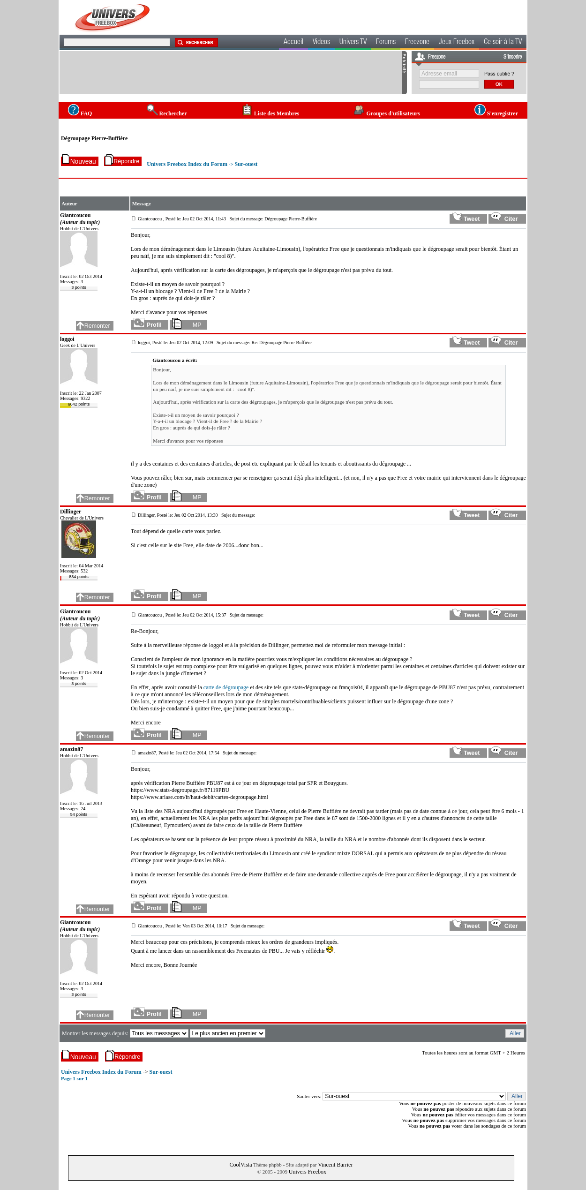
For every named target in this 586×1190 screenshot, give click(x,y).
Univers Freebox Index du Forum (187, 164)
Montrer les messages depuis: (96, 1033)
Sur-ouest (245, 164)
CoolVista (241, 1164)
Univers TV (353, 42)
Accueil (293, 42)
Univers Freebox (307, 1171)
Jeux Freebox (456, 42)
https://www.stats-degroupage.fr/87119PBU (180, 790)
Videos (321, 42)
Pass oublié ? (499, 73)
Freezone (417, 42)
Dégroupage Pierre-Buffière (94, 138)
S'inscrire (512, 57)
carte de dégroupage (226, 687)
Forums (386, 42)
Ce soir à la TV (503, 42)
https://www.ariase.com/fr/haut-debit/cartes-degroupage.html (199, 797)
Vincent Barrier (335, 1164)
